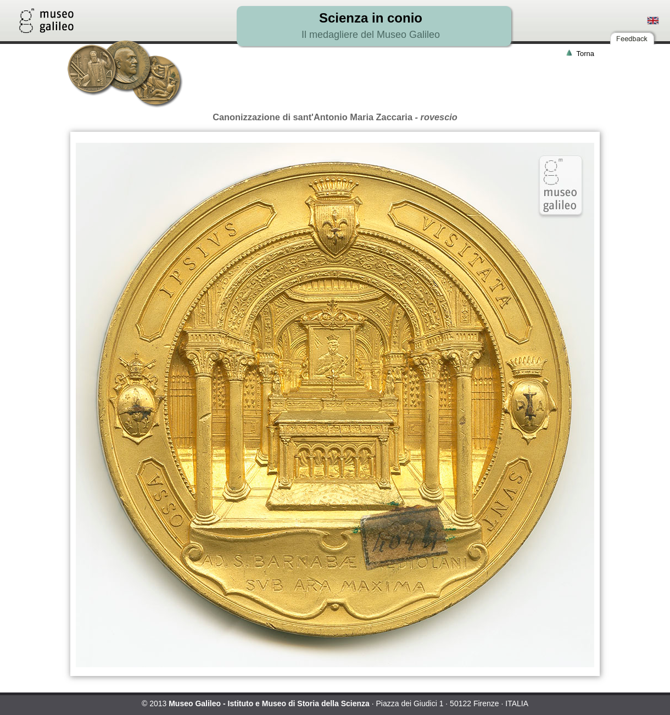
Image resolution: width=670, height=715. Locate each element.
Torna (585, 53)
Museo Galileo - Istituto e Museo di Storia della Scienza (269, 703)
